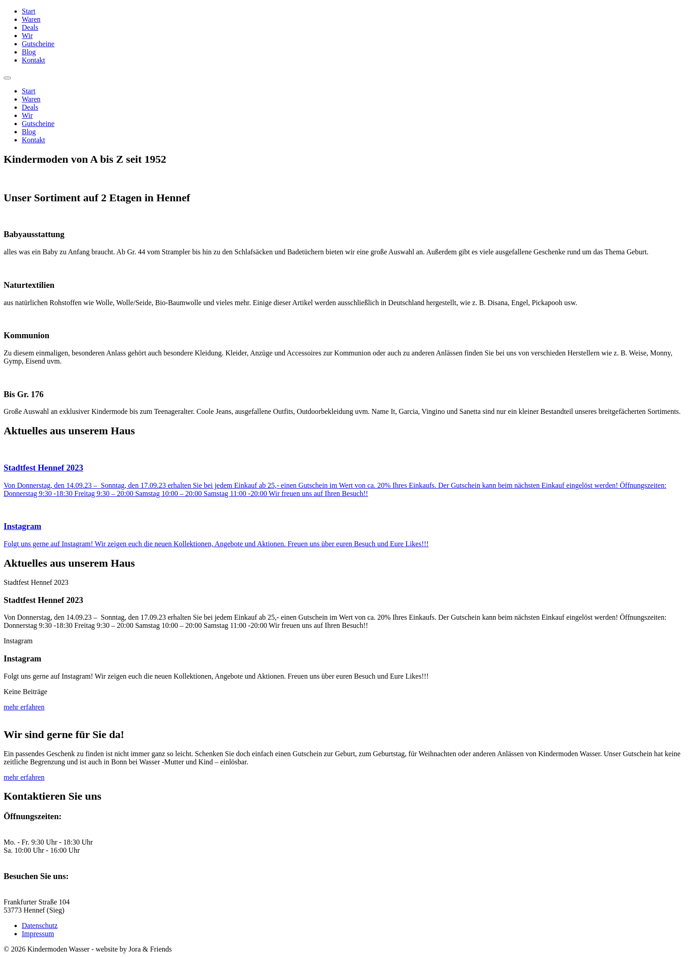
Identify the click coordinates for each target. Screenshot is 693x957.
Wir (27, 35)
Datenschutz (40, 925)
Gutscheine (38, 44)
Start (28, 11)
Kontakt (33, 60)
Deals (30, 27)
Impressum (38, 934)
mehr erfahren (24, 707)
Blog (29, 52)
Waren (31, 19)
